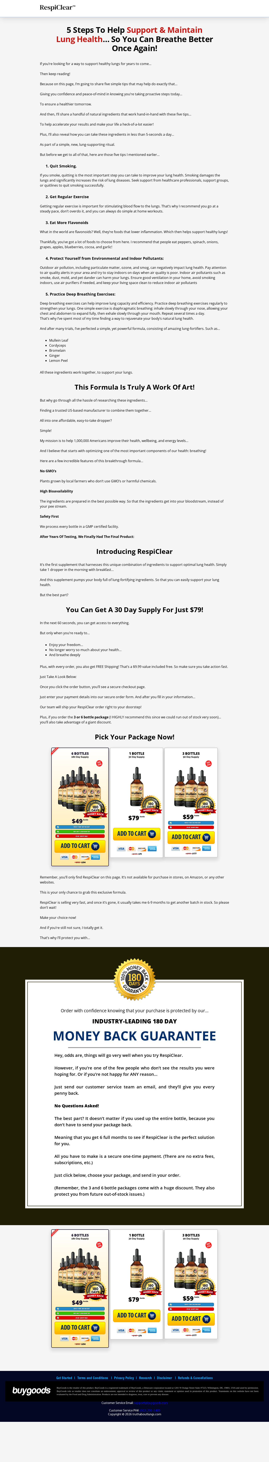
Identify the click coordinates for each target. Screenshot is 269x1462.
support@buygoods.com (151, 1443)
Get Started (65, 1419)
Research (147, 1419)
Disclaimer (166, 1419)
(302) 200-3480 (150, 1451)
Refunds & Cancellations (195, 1419)
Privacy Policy (125, 1419)
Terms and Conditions (94, 1419)
